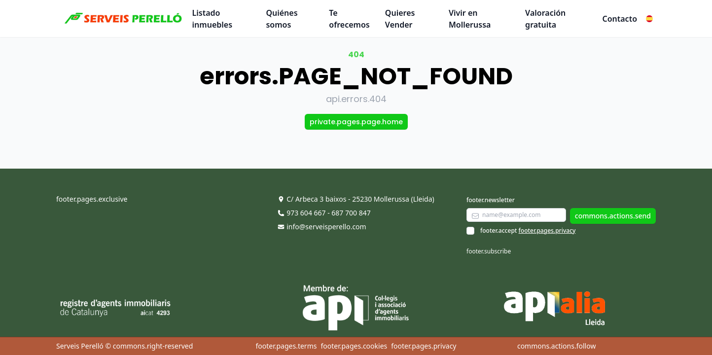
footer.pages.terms (286, 346)
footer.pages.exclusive (91, 199)
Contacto (619, 18)
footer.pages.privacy (547, 230)
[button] (649, 18)
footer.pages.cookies (353, 346)
